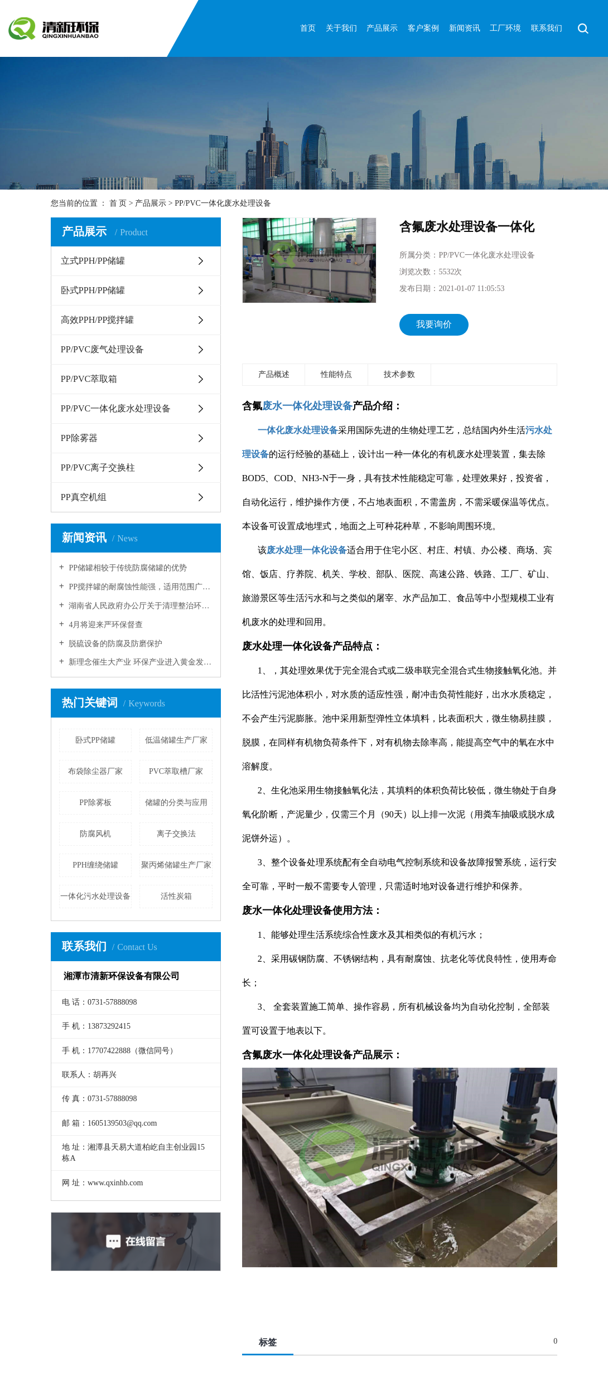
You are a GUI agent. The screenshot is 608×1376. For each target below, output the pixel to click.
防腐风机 (95, 834)
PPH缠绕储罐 (95, 865)
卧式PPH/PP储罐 (93, 290)
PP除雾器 (79, 438)
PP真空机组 (84, 497)
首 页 (118, 203)
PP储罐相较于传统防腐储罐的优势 (127, 568)
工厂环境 (505, 28)
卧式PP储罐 (95, 740)
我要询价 (434, 324)
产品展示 (382, 28)
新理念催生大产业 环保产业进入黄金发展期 (140, 662)
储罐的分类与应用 (176, 802)
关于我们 (341, 28)
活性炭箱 (176, 896)
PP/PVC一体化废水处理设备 (223, 203)
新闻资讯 (464, 28)
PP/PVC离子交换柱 (98, 467)
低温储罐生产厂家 (176, 740)
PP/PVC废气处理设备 (102, 349)
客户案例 (423, 28)
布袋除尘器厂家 (95, 771)
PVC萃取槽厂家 (176, 771)
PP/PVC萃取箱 (89, 379)
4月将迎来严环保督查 (105, 625)
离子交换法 (176, 834)
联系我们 (546, 28)
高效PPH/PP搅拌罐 (97, 319)
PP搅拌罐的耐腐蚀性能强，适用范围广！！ (140, 587)
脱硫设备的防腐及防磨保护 (115, 643)
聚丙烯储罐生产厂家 (176, 865)
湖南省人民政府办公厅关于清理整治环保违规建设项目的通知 (140, 606)
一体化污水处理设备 (95, 896)
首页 (308, 28)
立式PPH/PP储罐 (93, 260)
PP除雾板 (95, 802)
